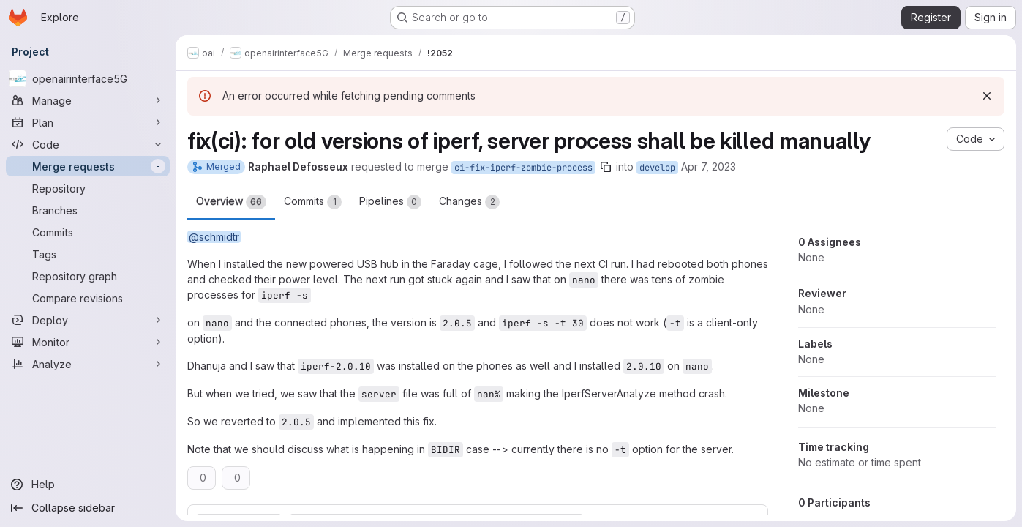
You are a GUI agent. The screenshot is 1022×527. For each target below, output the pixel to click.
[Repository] (88, 188)
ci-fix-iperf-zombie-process (523, 167)
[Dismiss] (987, 96)
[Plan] (88, 122)
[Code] (88, 144)
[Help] (88, 484)
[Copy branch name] (606, 167)
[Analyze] (88, 364)
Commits (313, 202)
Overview (231, 202)
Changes (469, 202)
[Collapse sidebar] (88, 508)
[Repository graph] (88, 276)
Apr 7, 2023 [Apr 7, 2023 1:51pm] (708, 166)
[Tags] (88, 254)
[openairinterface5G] (88, 78)
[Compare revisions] (88, 298)
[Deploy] (88, 320)
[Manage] (88, 100)
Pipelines (390, 202)
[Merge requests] (88, 166)
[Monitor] (88, 342)
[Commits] (88, 232)
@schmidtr (214, 237)
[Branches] (88, 210)
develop (657, 167)
